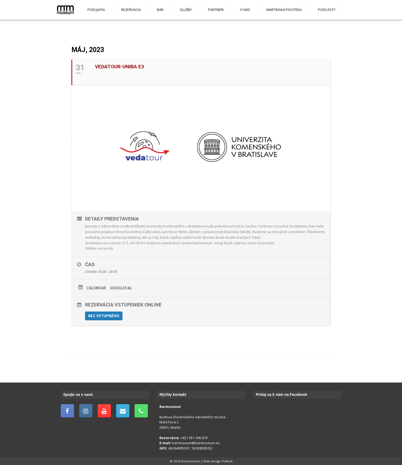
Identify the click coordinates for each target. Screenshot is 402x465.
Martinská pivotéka (284, 9)
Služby (186, 9)
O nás (245, 9)
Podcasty (326, 9)
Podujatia (96, 9)
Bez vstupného (103, 315)
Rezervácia (131, 9)
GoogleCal (121, 288)
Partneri (216, 9)
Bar (160, 9)
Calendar (96, 288)
